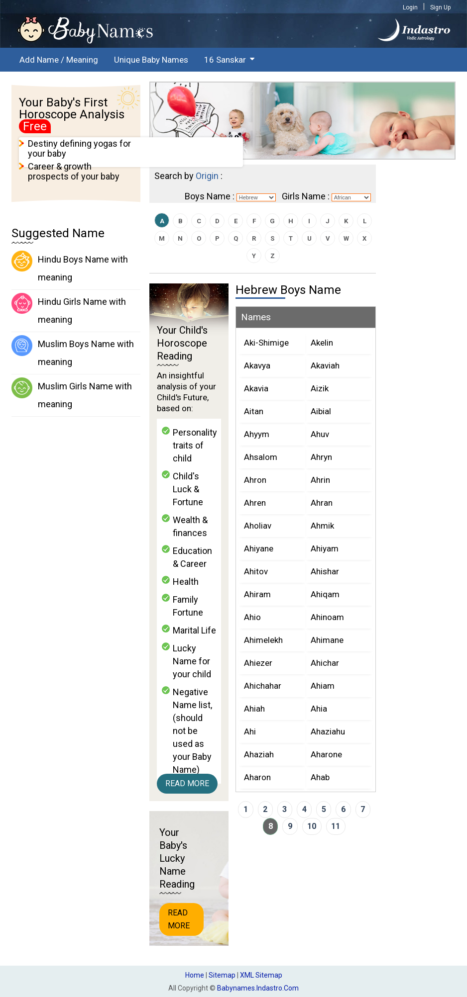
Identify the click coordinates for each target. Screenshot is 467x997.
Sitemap (222, 975)
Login (410, 7)
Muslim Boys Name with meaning (72, 351)
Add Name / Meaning (58, 60)
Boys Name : (209, 196)
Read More (187, 783)
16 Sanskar (225, 60)
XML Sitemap (261, 975)
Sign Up (440, 7)
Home (194, 975)
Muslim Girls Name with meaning (71, 393)
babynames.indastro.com (258, 988)
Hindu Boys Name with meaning (69, 266)
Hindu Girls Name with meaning (68, 309)
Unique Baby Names (151, 60)
